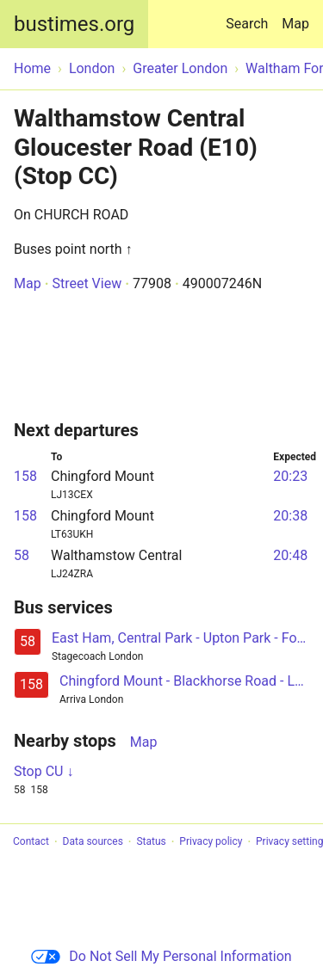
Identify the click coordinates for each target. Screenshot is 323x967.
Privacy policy (210, 842)
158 (25, 476)
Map (295, 23)
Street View (86, 283)
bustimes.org (74, 24)
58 (21, 555)
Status (150, 842)
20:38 (290, 516)
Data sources (93, 842)
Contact (31, 842)
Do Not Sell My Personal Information (161, 956)
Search (250, 16)
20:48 (290, 555)
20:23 (290, 476)
